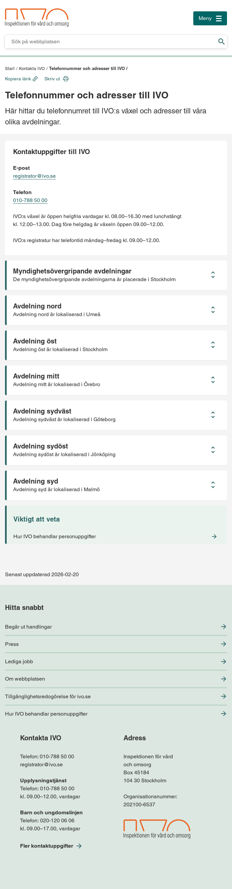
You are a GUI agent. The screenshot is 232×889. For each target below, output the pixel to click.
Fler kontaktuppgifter (46, 846)
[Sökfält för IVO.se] (110, 41)
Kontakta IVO (32, 68)
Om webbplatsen (25, 679)
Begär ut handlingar (28, 627)
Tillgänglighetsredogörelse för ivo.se (48, 696)
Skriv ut (52, 78)
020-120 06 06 (57, 820)
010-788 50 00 (30, 200)
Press (12, 644)
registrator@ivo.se (34, 176)
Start (10, 68)
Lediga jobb (19, 661)
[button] (116, 275)
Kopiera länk (18, 78)
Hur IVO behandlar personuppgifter (46, 714)
